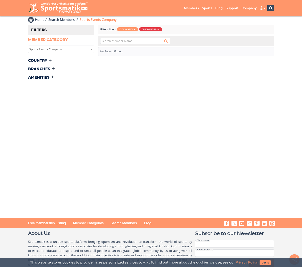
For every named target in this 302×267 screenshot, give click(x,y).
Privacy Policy (247, 262)
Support (232, 8)
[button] (50, 40)
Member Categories (88, 223)
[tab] (61, 40)
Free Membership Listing (47, 223)
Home (39, 19)
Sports (207, 8)
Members (191, 8)
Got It (265, 262)
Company (249, 8)
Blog (219, 8)
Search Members (61, 19)
